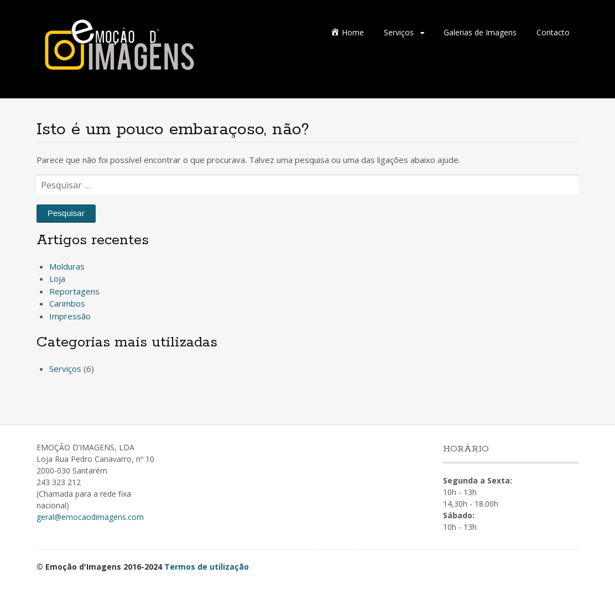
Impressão (70, 316)
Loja (57, 278)
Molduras (67, 266)
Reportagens (74, 291)
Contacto (553, 32)
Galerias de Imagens (480, 32)
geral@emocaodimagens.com (90, 517)
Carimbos (67, 303)
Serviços (399, 32)
